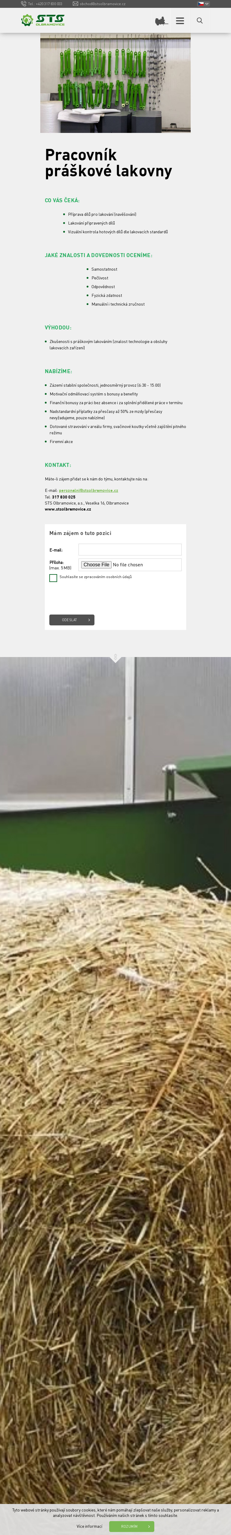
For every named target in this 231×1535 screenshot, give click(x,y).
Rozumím (129, 1526)
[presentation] (95, 597)
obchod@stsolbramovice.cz (102, 4)
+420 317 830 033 (49, 4)
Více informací (89, 1526)
